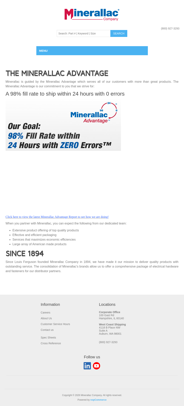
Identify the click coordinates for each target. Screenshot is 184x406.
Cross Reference (51, 343)
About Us (46, 318)
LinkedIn (87, 365)
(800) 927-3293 (170, 28)
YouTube (96, 365)
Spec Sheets (48, 337)
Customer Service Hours (55, 324)
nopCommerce (98, 399)
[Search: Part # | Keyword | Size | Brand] (84, 33)
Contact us (47, 329)
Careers (45, 312)
